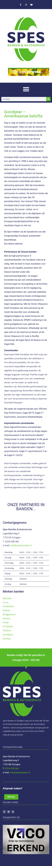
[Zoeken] (48, 99)
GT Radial (8, 626)
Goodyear (8, 634)
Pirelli (6, 622)
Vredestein (8, 606)
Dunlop (7, 638)
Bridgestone (9, 614)
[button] (26, 89)
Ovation (7, 630)
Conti (5, 602)
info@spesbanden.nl (21, 545)
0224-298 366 (12, 768)
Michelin (7, 598)
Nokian (6, 610)
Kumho (6, 618)
